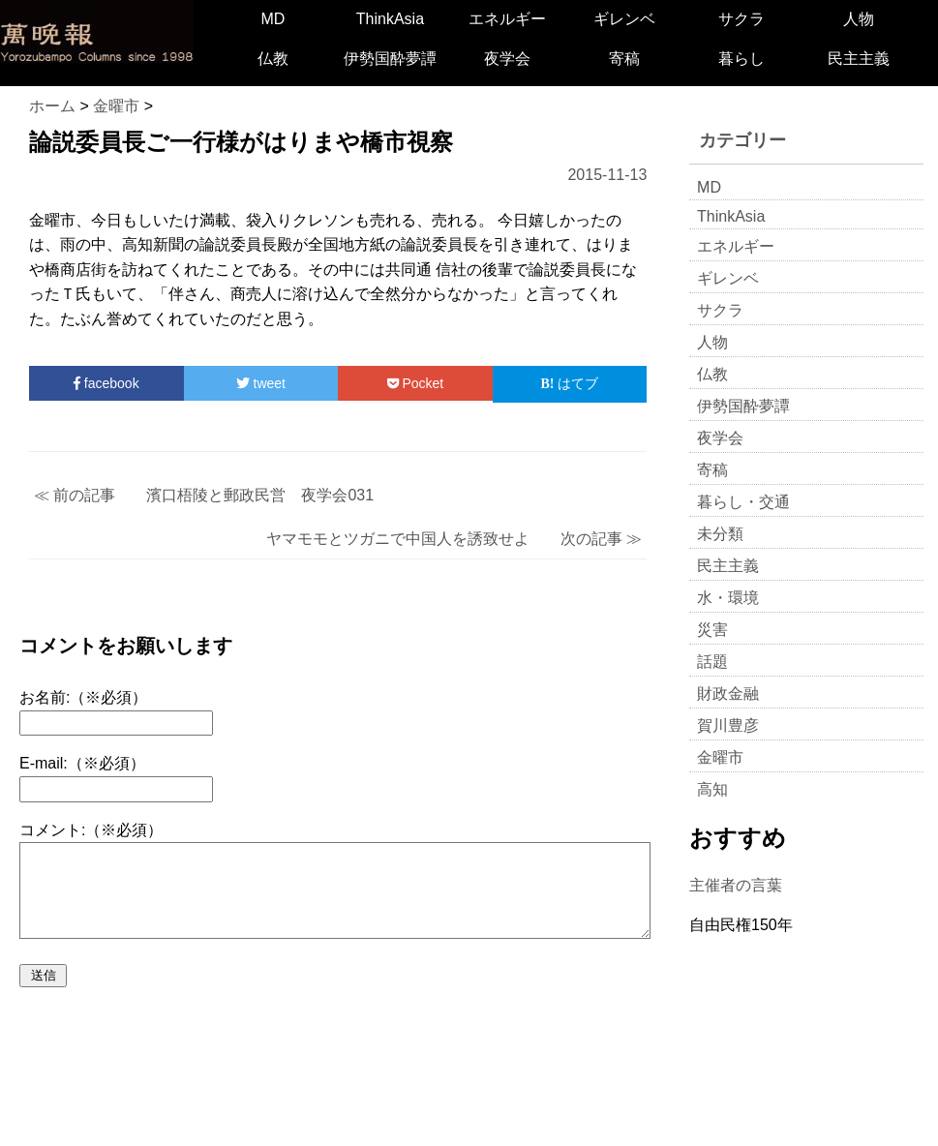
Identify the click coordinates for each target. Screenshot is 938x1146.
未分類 (720, 534)
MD (272, 19)
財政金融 (728, 693)
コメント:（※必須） (91, 830)
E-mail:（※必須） (82, 763)
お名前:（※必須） (83, 697)
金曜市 (720, 757)
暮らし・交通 (743, 502)
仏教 (272, 58)
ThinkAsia (390, 19)
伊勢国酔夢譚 (390, 58)
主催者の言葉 (735, 885)
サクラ (741, 19)
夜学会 (507, 58)
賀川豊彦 (728, 725)
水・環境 (728, 597)
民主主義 (859, 58)
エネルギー (507, 19)
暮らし (741, 58)
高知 (712, 789)
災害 (712, 629)
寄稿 (624, 58)
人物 (858, 19)
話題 (712, 661)
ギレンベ (624, 19)
